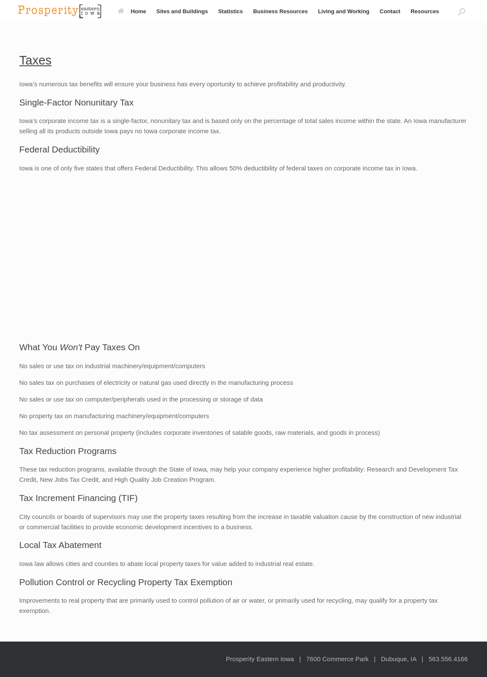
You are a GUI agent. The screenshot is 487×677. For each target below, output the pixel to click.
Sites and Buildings (182, 11)
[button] (461, 11)
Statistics (230, 11)
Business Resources (280, 11)
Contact (390, 11)
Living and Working (343, 11)
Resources (425, 11)
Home (132, 11)
